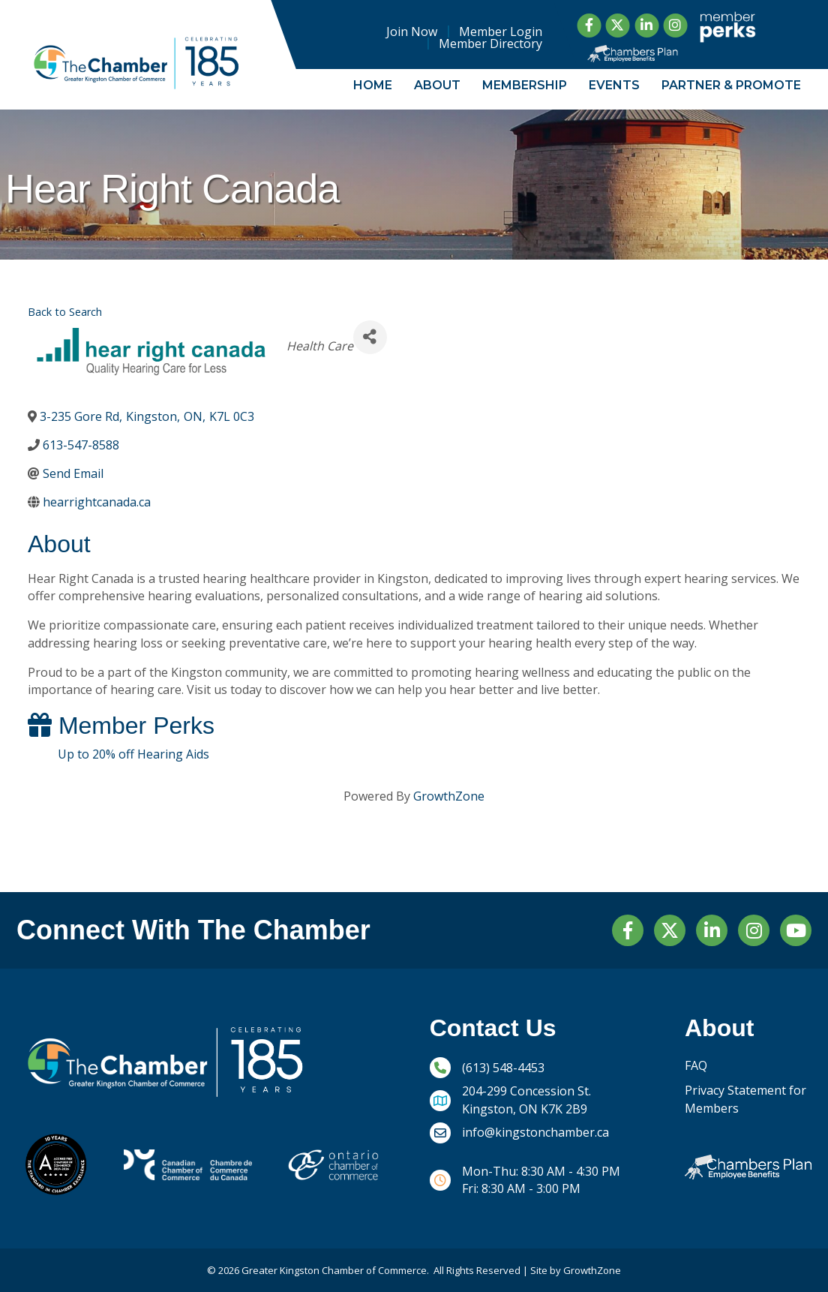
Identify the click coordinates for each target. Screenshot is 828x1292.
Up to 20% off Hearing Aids (133, 754)
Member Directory (491, 44)
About (437, 85)
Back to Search (65, 312)
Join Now (412, 32)
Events (614, 85)
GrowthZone (448, 796)
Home (372, 85)
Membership (524, 85)
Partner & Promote (731, 85)
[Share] (370, 337)
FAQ (696, 1065)
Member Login (501, 32)
